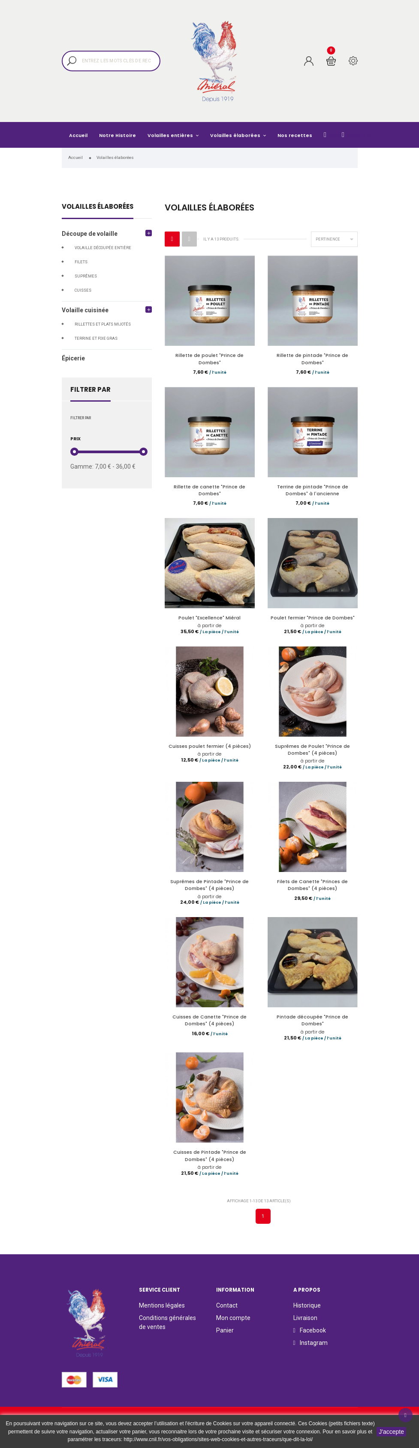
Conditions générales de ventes (167, 1328)
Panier (225, 1336)
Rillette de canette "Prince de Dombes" (209, 491)
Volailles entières (171, 135)
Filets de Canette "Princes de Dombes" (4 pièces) (312, 888)
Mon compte (233, 1323)
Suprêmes (86, 276)
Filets (81, 262)
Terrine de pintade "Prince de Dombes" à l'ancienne (312, 491)
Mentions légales (162, 1311)
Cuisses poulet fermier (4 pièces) (210, 749)
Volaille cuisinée (85, 310)
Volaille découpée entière (103, 248)
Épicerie (73, 358)
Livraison (305, 1323)
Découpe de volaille (90, 233)
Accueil (78, 135)
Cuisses (83, 290)
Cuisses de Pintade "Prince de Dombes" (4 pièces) (209, 1161)
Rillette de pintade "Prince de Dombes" (312, 359)
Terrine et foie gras (96, 338)
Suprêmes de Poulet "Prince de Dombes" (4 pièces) (312, 752)
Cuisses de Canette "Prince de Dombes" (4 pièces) (209, 1024)
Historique (307, 1311)
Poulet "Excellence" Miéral (209, 619)
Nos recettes (294, 135)
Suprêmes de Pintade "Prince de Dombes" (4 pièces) (209, 888)
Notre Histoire (117, 135)
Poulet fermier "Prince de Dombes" (313, 619)
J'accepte (391, 1431)
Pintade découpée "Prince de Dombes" (312, 1024)
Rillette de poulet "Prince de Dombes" (209, 359)
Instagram (356, 135)
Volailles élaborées (236, 135)
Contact (227, 1311)
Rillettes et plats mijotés (103, 324)
